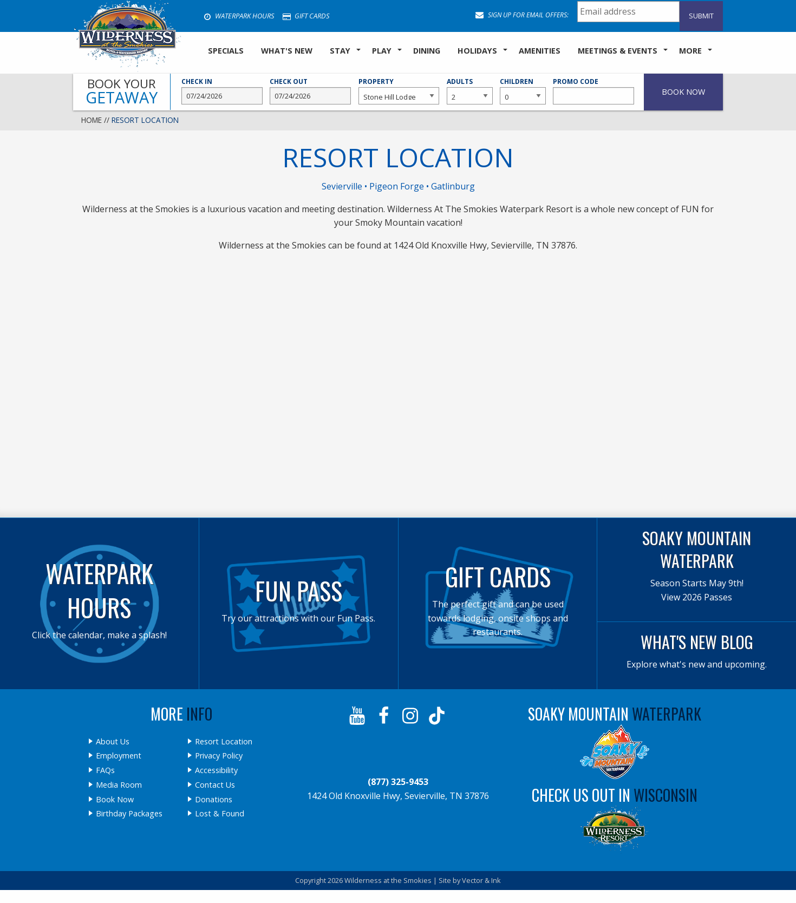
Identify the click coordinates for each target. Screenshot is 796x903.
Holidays (477, 50)
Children (522, 91)
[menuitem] (225, 51)
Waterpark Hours (239, 16)
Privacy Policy (219, 756)
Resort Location (223, 742)
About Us (112, 742)
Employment (118, 756)
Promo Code (593, 91)
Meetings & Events (617, 50)
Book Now (115, 799)
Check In (222, 91)
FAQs (105, 770)
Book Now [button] (683, 92)
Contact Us (215, 785)
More (690, 50)
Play (382, 50)
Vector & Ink (481, 880)
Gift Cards (306, 16)
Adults (469, 91)
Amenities (539, 50)
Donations (213, 799)
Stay (340, 50)
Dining (426, 50)
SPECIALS (226, 50)
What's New (286, 50)
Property (399, 91)
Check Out (310, 91)
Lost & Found (219, 814)
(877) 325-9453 (398, 782)
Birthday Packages (129, 814)
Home (91, 120)
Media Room (119, 785)
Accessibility (216, 770)
